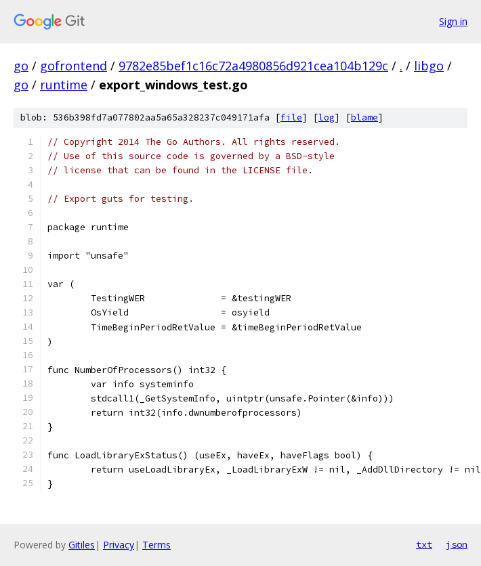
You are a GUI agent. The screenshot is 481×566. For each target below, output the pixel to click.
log (326, 117)
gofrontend (73, 66)
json (456, 544)
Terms (156, 544)
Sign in (453, 21)
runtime (63, 85)
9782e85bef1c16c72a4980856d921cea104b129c (253, 66)
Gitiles (81, 544)
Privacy (118, 544)
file (291, 117)
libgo (429, 66)
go (21, 66)
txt (424, 544)
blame (364, 117)
